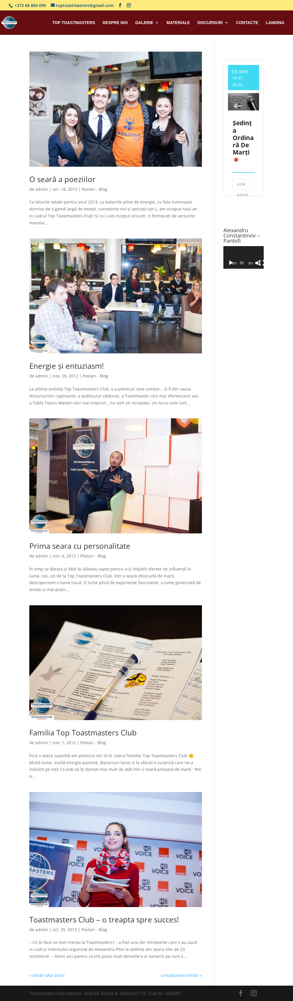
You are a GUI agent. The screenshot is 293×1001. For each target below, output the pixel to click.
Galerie (144, 23)
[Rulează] (231, 263)
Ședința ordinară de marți (243, 137)
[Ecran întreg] (262, 263)
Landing (275, 23)
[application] (243, 257)
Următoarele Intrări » (181, 975)
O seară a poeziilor (62, 179)
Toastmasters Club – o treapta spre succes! (104, 919)
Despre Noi (115, 23)
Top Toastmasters (73, 23)
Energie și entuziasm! (66, 366)
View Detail (243, 186)
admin (41, 189)
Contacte (247, 23)
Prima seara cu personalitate (79, 546)
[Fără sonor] (258, 263)
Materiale (178, 23)
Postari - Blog (94, 189)
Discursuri (210, 23)
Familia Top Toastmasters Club (83, 732)
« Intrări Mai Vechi (47, 975)
